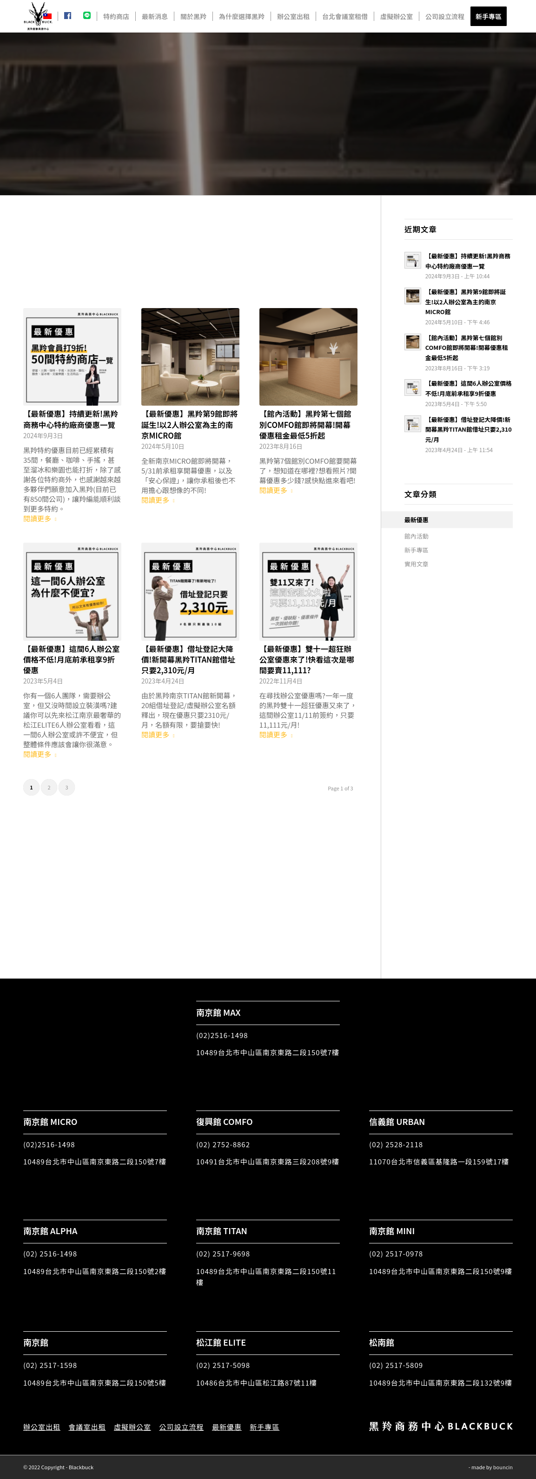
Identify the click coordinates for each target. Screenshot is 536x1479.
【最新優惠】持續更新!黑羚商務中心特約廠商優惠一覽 (70, 419)
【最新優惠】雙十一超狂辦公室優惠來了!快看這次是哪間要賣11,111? (306, 659)
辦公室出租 (41, 1427)
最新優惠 (416, 519)
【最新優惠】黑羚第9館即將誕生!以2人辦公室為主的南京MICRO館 (189, 424)
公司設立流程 (181, 1427)
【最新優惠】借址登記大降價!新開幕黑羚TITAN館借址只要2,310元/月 (188, 659)
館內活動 (416, 536)
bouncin (503, 1467)
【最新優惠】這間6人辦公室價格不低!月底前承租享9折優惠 (71, 659)
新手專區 (416, 550)
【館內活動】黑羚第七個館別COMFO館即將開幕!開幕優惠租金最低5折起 (305, 424)
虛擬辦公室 (132, 1427)
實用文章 (416, 563)
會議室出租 (87, 1427)
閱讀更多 (41, 518)
